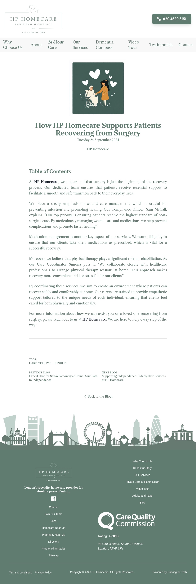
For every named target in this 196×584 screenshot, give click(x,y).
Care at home (40, 363)
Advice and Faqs (142, 495)
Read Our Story (142, 468)
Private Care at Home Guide (142, 481)
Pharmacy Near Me (53, 534)
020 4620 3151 (171, 19)
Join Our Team (53, 514)
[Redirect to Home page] (33, 19)
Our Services (80, 45)
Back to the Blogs (98, 396)
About (36, 45)
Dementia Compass (105, 45)
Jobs (53, 520)
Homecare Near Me (53, 527)
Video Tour (133, 45)
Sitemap (53, 555)
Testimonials (160, 45)
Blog (142, 502)
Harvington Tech (177, 572)
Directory (53, 541)
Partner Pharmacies (53, 548)
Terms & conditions (20, 572)
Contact (186, 45)
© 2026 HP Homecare (95, 572)
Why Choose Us (12, 45)
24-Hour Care (56, 45)
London (60, 363)
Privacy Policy (43, 572)
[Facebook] (53, 498)
